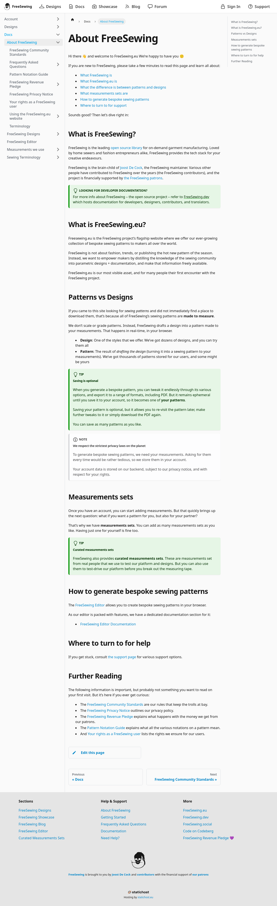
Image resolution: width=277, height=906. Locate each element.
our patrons (200, 874)
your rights (100, 474)
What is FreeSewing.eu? (246, 28)
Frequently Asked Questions (123, 824)
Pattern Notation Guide (106, 727)
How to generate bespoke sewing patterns (114, 99)
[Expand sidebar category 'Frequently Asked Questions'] (58, 64)
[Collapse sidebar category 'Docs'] (58, 34)
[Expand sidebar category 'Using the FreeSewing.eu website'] (58, 116)
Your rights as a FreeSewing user (114, 733)
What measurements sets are (104, 93)
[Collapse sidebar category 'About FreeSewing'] (58, 42)
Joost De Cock (131, 167)
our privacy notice (176, 469)
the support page (122, 657)
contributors (145, 874)
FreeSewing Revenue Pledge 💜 (208, 838)
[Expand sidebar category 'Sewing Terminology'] (58, 157)
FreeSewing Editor (90, 605)
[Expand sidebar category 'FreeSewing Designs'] (58, 133)
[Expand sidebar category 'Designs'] (58, 26)
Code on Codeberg (198, 831)
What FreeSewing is (96, 75)
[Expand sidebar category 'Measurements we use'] (58, 149)
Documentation (113, 831)
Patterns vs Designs (244, 33)
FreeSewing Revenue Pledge (110, 716)
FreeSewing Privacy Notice (108, 710)
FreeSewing (76, 874)
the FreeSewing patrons (143, 178)
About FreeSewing (115, 810)
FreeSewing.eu (195, 810)
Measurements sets (244, 39)
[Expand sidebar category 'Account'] (58, 19)
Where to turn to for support (103, 105)
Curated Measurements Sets (41, 838)
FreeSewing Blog (32, 824)
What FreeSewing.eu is (98, 81)
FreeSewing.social (197, 824)
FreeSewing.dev (196, 196)
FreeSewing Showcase (36, 817)
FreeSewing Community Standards (115, 704)
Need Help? (110, 838)
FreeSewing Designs (35, 810)
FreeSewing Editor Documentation (108, 624)
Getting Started (113, 817)
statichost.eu (145, 897)
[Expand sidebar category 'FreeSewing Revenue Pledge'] (58, 84)
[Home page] (72, 19)
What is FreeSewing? (244, 22)
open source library (126, 147)
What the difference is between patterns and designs (123, 87)
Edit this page (88, 752)
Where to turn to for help (247, 55)
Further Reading (241, 61)
